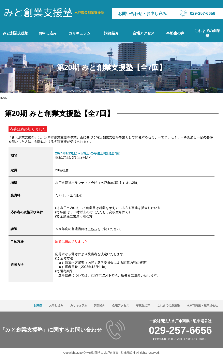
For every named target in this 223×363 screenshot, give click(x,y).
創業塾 (38, 305)
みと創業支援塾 (15, 33)
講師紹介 (111, 33)
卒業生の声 (143, 305)
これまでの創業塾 (207, 33)
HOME (3, 97)
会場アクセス (143, 33)
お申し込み (48, 33)
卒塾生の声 (175, 33)
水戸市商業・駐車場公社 (202, 305)
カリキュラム (79, 33)
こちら (92, 229)
